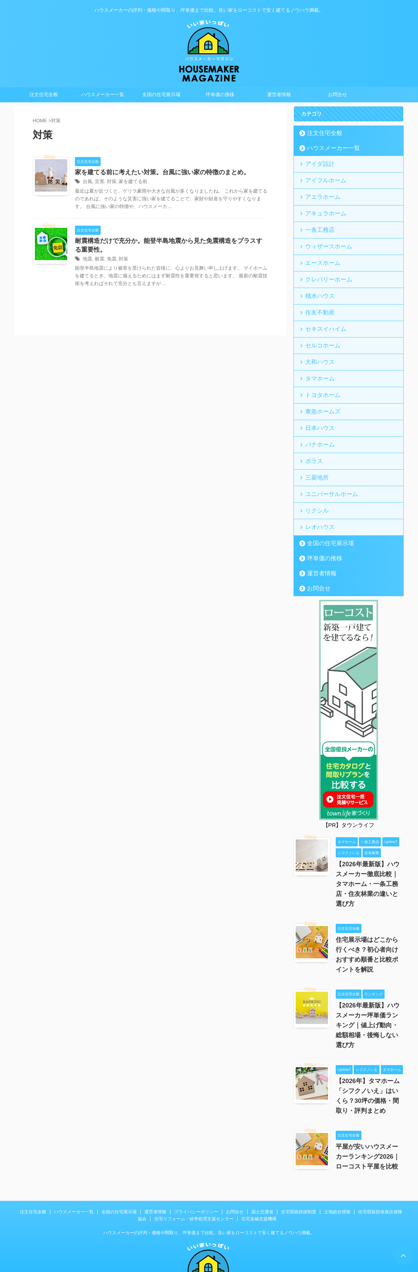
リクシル (314, 479)
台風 (87, 182)
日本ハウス (316, 404)
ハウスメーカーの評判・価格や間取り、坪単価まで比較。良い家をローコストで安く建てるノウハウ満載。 (209, 1179)
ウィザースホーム (324, 238)
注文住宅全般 (43, 94)
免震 (109, 260)
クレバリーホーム (324, 268)
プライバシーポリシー (196, 1158)
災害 (98, 182)
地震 (87, 260)
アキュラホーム (321, 208)
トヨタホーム (319, 373)
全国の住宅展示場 (161, 94)
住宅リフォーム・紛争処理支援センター (194, 1165)
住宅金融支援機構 (259, 1165)
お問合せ (337, 94)
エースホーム (319, 253)
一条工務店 (316, 223)
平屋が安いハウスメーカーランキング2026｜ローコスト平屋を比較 (369, 1103)
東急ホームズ (319, 388)
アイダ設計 (316, 163)
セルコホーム (319, 328)
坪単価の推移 (220, 94)
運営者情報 (279, 94)
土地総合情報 (337, 1158)
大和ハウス (316, 343)
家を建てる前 (129, 182)
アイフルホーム (321, 178)
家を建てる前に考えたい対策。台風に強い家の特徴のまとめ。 (157, 173)
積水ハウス (316, 283)
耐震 (98, 260)
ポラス (312, 434)
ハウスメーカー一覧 (102, 94)
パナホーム (316, 419)
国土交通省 (262, 1158)
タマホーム (316, 358)
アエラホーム (319, 193)
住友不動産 (316, 298)
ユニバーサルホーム (326, 464)
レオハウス (316, 494)
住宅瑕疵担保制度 (298, 1158)
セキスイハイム (321, 313)
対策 (109, 182)
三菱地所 (314, 449)
